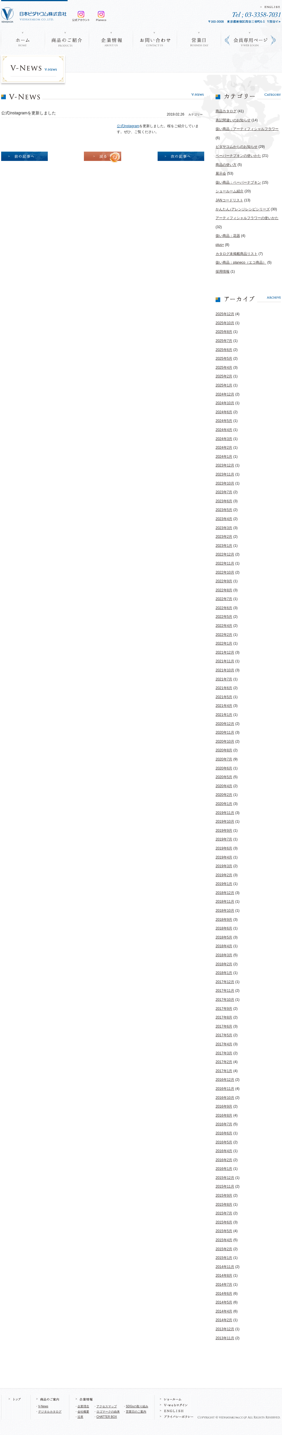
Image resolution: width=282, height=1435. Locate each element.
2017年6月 (224, 1026)
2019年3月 (224, 866)
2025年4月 (224, 368)
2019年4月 (224, 857)
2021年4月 (224, 706)
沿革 (80, 1416)
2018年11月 (225, 902)
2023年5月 (224, 510)
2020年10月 (225, 741)
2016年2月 (224, 1160)
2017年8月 (224, 1017)
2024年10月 (225, 403)
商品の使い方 (226, 165)
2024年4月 (224, 430)
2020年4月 (224, 786)
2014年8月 (224, 1275)
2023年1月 (224, 546)
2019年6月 (224, 848)
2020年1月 (224, 804)
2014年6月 (224, 1294)
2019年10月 (225, 822)
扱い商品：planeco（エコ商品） (241, 262)
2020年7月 (224, 759)
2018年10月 (225, 911)
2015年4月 (224, 1240)
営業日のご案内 (136, 1411)
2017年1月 (224, 1071)
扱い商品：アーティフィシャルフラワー (247, 129)
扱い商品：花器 (228, 236)
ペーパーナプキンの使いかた (238, 156)
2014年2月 (224, 1320)
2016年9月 (224, 1106)
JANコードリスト (229, 200)
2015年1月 (224, 1258)
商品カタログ (226, 111)
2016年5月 (224, 1142)
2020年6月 (224, 768)
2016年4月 (224, 1151)
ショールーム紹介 (230, 191)
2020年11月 (225, 732)
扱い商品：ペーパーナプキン (238, 182)
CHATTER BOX (106, 1416)
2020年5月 (224, 777)
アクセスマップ (106, 1406)
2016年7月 (224, 1124)
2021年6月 (224, 688)
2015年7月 (224, 1213)
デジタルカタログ (49, 1411)
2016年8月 (224, 1115)
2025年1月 (224, 385)
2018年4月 (224, 946)
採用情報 (223, 271)
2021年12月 (225, 652)
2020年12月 (225, 724)
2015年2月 (224, 1249)
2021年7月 (224, 679)
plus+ (220, 245)
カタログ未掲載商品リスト (237, 254)
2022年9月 (224, 581)
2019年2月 (224, 875)
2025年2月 (224, 376)
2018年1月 (224, 973)
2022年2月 (224, 635)
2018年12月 (225, 893)
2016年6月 (224, 1133)
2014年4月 (224, 1311)
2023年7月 (224, 492)
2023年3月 (224, 528)
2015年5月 (224, 1231)
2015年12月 (225, 1178)
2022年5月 (224, 617)
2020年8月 (224, 750)
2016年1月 (224, 1169)
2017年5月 (224, 1035)
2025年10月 (225, 323)
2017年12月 (225, 982)
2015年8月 (224, 1204)
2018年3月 (224, 955)
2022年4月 (224, 626)
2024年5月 (224, 421)
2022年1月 (224, 643)
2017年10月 (225, 1000)
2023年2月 (224, 537)
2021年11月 (225, 661)
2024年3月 (224, 439)
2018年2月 (224, 964)
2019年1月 (224, 884)
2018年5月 (224, 937)
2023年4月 (224, 519)
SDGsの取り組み (137, 1406)
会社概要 (83, 1411)
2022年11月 (225, 563)
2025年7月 (224, 341)
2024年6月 (224, 412)
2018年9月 (224, 920)
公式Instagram (128, 126)
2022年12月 (225, 554)
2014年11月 (225, 1267)
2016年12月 (225, 1080)
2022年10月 (225, 572)
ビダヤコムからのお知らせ (237, 147)
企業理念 (83, 1406)
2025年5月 (224, 358)
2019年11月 (225, 813)
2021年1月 (224, 715)
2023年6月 (224, 501)
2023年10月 (225, 483)
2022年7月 (224, 599)
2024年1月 (224, 457)
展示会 (221, 173)
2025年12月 (225, 314)
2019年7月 (224, 839)
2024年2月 (224, 448)
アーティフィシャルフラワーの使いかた (247, 218)
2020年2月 (224, 795)
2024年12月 (225, 394)
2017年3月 (224, 1053)
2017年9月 (224, 1009)
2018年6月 (224, 928)
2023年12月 (225, 465)
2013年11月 (225, 1338)
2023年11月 (225, 474)
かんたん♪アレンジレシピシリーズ (243, 209)
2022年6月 (224, 608)
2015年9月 (224, 1195)
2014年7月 (224, 1285)
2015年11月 (225, 1186)
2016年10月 (225, 1098)
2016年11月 (225, 1089)
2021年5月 (224, 697)
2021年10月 (225, 670)
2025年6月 (224, 350)
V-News (43, 1406)
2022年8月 (224, 590)
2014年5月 (224, 1302)
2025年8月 (224, 332)
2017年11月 (225, 991)
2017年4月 (224, 1044)
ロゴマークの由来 (108, 1411)
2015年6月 (224, 1222)
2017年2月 (224, 1062)
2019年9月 (224, 831)
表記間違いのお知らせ (233, 120)
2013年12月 (225, 1329)
